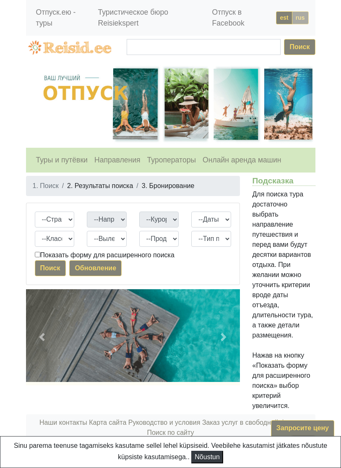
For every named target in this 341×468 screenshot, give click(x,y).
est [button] (284, 17)
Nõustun (207, 456)
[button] (42, 337)
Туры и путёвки (62, 160)
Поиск (299, 46)
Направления (117, 160)
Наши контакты (63, 422)
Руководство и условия (164, 422)
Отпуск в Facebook (228, 17)
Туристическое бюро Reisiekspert (133, 17)
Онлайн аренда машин (242, 160)
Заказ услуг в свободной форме (252, 422)
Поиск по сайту (170, 432)
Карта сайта (107, 422)
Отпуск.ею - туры (56, 17)
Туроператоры (171, 160)
